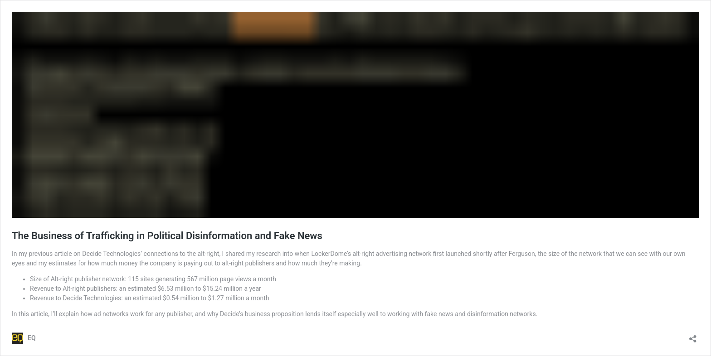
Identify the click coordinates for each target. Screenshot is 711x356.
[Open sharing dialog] (693, 336)
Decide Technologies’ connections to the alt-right (150, 253)
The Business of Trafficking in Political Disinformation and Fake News (167, 235)
